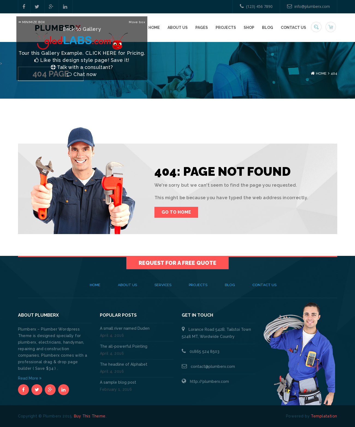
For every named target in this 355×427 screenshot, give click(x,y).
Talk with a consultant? (82, 67)
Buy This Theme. (90, 416)
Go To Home (176, 212)
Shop (249, 27)
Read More (29, 378)
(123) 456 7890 (256, 6)
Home (154, 27)
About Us (178, 27)
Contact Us (293, 27)
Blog (267, 27)
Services (162, 285)
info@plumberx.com (308, 6)
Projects (226, 27)
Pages (201, 27)
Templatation (324, 416)
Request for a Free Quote (177, 263)
